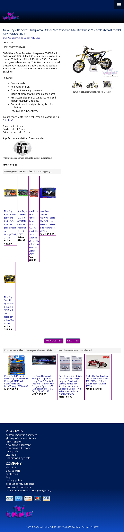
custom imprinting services (21, 435)
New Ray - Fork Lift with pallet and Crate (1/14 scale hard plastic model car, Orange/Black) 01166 (10, 224)
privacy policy (14, 480)
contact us (12, 474)
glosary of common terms (21, 438)
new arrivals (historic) (18, 448)
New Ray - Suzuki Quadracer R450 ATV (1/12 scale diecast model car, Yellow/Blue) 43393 (9, 310)
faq (8, 477)
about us (11, 467)
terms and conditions (18, 487)
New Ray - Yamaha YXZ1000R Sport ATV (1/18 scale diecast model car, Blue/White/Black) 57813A (48, 221)
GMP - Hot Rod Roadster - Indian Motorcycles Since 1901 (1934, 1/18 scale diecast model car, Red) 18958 (97, 381)
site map (11, 454)
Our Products (9, 38)
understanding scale (18, 458)
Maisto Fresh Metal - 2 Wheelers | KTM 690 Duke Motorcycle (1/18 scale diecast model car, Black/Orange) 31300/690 (16, 381)
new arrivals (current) (18, 445)
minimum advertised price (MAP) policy (28, 490)
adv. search (13, 470)
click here (8, 120)
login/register (14, 441)
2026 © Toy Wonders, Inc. (38, 527)
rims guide (12, 451)
